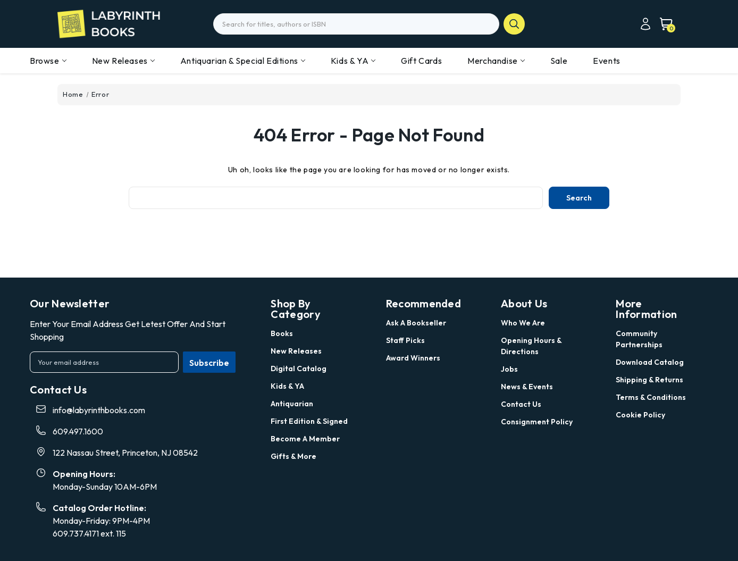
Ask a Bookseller (416, 323)
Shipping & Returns (649, 379)
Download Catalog (650, 362)
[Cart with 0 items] (663, 24)
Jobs (509, 369)
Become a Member (305, 438)
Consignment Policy (537, 421)
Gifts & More (293, 456)
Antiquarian (292, 403)
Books (282, 333)
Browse (48, 60)
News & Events (527, 386)
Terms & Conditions (651, 397)
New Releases (123, 60)
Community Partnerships (639, 339)
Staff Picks (405, 340)
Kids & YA (353, 60)
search (514, 24)
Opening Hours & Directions (531, 346)
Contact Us (521, 404)
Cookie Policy (640, 415)
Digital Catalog (298, 368)
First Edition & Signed (309, 421)
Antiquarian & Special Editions (242, 60)
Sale (558, 60)
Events (606, 60)
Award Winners (413, 358)
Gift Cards (421, 60)
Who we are (523, 323)
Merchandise (496, 60)
